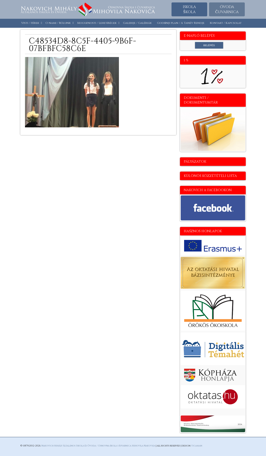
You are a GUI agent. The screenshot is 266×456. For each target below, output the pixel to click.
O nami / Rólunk (58, 23)
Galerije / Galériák (137, 23)
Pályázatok (195, 161)
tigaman (196, 445)
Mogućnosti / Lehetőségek (96, 23)
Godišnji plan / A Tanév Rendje (181, 23)
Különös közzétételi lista (210, 176)
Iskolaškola (189, 9)
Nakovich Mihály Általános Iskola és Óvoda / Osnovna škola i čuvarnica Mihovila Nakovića (98, 445)
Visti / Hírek (30, 23)
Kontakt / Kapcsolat (226, 23)
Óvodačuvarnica (227, 9)
